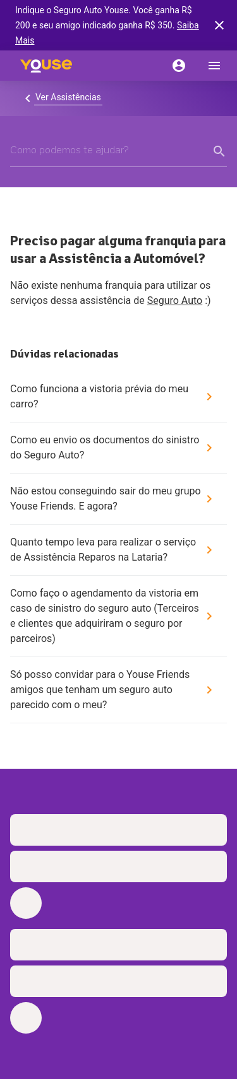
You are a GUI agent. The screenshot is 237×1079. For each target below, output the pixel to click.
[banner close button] (219, 25)
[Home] (46, 65)
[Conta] (179, 65)
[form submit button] (219, 151)
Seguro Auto (175, 300)
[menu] (214, 65)
